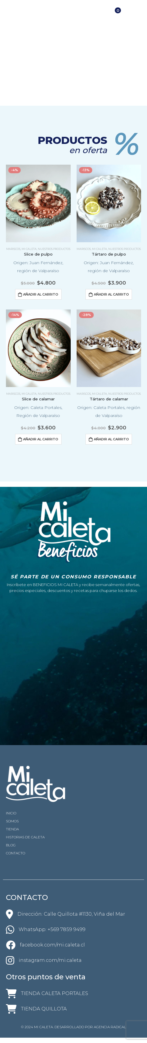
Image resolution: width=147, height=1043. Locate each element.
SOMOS (12, 821)
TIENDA (12, 829)
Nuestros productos (54, 249)
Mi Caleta (29, 249)
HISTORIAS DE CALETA (25, 837)
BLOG (11, 845)
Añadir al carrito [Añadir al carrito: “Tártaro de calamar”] (111, 439)
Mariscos (13, 249)
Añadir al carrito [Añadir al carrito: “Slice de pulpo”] (40, 294)
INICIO (11, 813)
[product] (38, 203)
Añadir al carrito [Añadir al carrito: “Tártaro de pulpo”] (111, 294)
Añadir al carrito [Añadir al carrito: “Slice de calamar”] (40, 439)
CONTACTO (15, 853)
